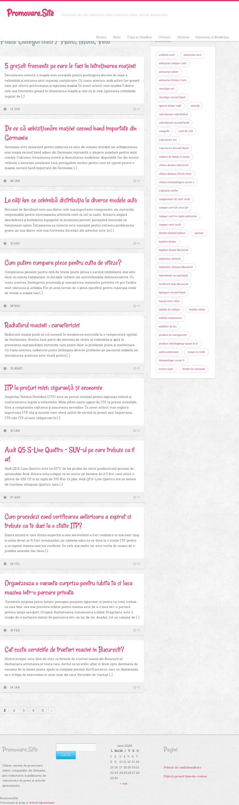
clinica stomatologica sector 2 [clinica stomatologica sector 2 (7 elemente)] (176, 182)
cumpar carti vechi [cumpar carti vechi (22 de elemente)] (170, 224)
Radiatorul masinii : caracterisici (42, 325)
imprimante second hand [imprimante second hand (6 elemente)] (173, 275)
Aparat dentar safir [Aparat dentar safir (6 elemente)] (170, 105)
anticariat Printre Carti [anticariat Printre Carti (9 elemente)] (172, 80)
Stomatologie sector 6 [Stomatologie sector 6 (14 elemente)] (171, 360)
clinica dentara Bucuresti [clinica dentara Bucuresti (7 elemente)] (174, 165)
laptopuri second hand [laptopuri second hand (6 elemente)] (172, 292)
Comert (164, 37)
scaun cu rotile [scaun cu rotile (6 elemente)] (196, 352)
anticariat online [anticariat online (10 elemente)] (168, 71)
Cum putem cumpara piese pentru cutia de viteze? (63, 262)
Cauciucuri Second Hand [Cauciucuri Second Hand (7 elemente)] (173, 148)
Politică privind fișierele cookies (185, 776)
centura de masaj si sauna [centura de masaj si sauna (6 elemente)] (174, 156)
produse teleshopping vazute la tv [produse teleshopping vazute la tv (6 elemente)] (178, 343)
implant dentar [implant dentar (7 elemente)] (167, 241)
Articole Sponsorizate (41, 802)
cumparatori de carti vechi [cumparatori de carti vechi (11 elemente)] (174, 199)
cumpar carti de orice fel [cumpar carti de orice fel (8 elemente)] (173, 207)
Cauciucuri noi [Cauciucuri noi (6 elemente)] (167, 139)
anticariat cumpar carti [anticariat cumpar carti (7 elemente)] (172, 63)
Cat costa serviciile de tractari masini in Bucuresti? (64, 649)
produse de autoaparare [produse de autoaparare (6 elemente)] (173, 335)
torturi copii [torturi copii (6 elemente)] (166, 369)
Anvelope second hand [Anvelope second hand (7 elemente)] (172, 97)
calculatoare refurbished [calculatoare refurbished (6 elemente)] (173, 114)
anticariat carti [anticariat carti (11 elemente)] (193, 54)
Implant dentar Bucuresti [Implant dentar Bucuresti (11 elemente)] (173, 250)
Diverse (183, 37)
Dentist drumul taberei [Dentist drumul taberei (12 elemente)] (172, 233)
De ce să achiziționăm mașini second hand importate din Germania (71, 132)
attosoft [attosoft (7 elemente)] (194, 105)
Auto (117, 37)
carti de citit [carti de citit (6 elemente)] (186, 131)
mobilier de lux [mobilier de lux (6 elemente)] (167, 326)
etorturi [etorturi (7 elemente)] (198, 233)
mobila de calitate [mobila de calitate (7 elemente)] (169, 309)
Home (101, 37)
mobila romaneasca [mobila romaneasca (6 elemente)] (170, 317)
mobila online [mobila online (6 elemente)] (197, 309)
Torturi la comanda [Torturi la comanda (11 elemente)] (193, 369)
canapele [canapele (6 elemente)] (164, 131)
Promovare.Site (30, 13)
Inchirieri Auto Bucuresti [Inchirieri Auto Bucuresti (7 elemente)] (173, 284)
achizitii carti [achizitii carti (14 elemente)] (167, 54)
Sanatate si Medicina (212, 37)
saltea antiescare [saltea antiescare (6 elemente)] (169, 352)
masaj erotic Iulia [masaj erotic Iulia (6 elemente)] (169, 301)
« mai (123, 783)
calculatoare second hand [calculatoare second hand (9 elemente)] (174, 122)
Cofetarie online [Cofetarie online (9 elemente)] (168, 190)
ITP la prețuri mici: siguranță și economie (53, 387)
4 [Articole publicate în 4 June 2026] (124, 756)
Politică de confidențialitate (182, 767)
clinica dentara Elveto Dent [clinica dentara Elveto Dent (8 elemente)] (175, 173)
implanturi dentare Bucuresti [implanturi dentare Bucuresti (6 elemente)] (176, 267)
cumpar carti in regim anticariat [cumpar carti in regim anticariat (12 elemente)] (178, 216)
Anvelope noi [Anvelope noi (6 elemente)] (166, 88)
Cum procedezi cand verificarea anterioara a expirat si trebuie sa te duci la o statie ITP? (68, 521)
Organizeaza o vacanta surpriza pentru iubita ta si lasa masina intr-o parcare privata (68, 587)
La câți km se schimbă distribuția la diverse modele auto (71, 200)
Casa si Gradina (139, 37)
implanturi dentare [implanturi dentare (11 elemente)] (170, 258)
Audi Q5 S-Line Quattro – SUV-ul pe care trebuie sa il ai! (69, 454)
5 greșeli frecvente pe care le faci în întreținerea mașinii (70, 65)
